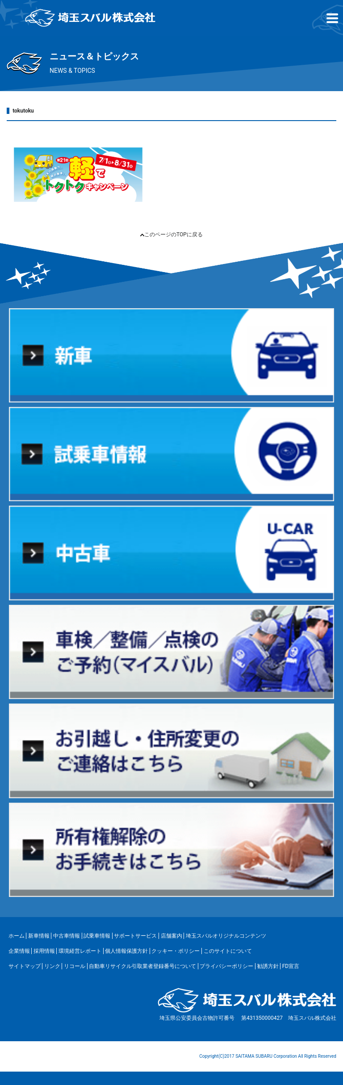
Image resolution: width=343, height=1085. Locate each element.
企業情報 (19, 951)
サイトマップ (24, 966)
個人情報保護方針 (126, 951)
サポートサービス (135, 936)
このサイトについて (228, 951)
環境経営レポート (80, 951)
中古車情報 (66, 936)
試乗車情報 (97, 936)
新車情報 (39, 936)
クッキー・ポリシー (175, 951)
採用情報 (44, 951)
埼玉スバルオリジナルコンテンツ (226, 936)
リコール (74, 966)
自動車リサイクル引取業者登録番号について (142, 966)
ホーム (16, 936)
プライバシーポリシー (226, 966)
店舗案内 (171, 936)
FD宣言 (291, 966)
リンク (52, 966)
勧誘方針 (268, 966)
